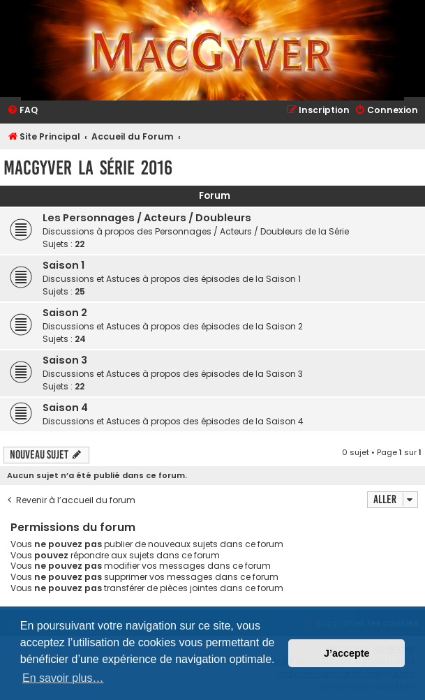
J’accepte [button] (347, 653)
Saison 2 (65, 313)
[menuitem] (22, 110)
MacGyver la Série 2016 (87, 168)
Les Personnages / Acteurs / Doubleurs (147, 218)
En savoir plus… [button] (63, 678)
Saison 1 (63, 265)
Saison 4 (65, 408)
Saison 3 (65, 360)
